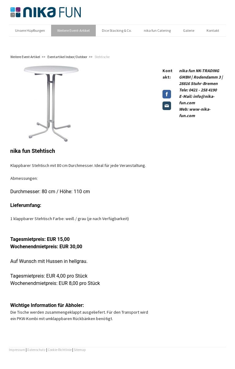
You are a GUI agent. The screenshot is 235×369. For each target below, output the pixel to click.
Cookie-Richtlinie (60, 350)
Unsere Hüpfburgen (30, 30)
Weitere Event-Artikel (73, 30)
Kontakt (213, 30)
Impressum (17, 350)
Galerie (188, 30)
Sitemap (80, 350)
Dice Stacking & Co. (117, 30)
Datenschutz (36, 350)
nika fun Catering (157, 30)
